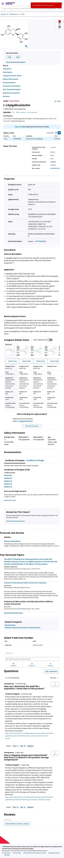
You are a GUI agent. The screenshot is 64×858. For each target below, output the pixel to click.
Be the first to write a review (18, 824)
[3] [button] (49, 288)
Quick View (12, 361)
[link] (9, 653)
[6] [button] (35, 307)
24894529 (53, 162)
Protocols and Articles (11, 86)
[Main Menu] (3, 3)
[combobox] (32, 8)
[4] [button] (35, 293)
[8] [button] (35, 327)
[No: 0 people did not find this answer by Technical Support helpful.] (23, 746)
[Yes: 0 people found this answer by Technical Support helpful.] (15, 807)
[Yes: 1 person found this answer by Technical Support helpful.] (15, 746)
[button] (55, 684)
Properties (7, 69)
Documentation (9, 82)
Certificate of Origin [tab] (35, 460)
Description (7, 72)
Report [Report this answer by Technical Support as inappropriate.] (30, 746)
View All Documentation (15, 62)
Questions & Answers (11, 93)
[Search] (60, 8)
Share (57, 101)
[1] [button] (13, 262)
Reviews (6, 96)
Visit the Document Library (15, 521)
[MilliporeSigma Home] (10, 3)
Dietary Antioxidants (12, 541)
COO (18, 57)
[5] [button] (43, 298)
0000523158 (8, 487)
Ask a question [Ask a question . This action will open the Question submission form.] (32, 112)
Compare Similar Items (12, 76)
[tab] (5, 14)
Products (3, 14)
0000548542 (8, 475)
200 (29, 189)
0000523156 (8, 481)
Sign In (17, 127)
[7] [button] (33, 325)
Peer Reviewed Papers (12, 89)
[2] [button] (18, 278)
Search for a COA (10, 500)
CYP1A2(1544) (40, 241)
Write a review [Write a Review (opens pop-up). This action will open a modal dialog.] (21, 112)
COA (9, 57)
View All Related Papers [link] (13, 613)
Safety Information (10, 79)
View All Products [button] (32, 426)
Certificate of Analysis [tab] (15, 460)
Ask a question (51, 671)
